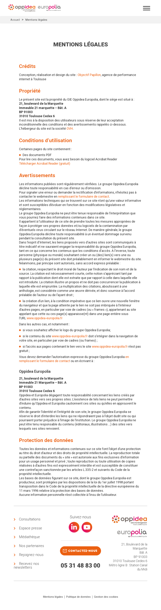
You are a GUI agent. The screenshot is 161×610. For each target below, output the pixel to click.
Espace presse (30, 528)
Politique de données (78, 598)
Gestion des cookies (106, 598)
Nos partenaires (31, 547)
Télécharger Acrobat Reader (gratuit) (44, 163)
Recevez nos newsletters (26, 567)
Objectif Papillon (89, 75)
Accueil (15, 19)
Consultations (29, 519)
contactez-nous (80, 551)
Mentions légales (53, 598)
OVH (70, 128)
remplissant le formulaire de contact (83, 196)
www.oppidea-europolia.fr (45, 318)
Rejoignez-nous (31, 556)
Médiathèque (29, 537)
